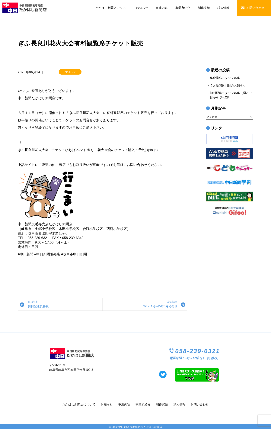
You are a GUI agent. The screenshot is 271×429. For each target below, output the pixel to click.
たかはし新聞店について (112, 7)
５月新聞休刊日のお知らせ (228, 85)
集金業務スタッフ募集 (225, 77)
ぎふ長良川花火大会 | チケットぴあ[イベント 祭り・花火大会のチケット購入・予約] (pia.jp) (88, 150)
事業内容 (162, 7)
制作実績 (204, 7)
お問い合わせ (255, 7)
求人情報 (223, 7)
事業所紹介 (182, 7)
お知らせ (142, 7)
